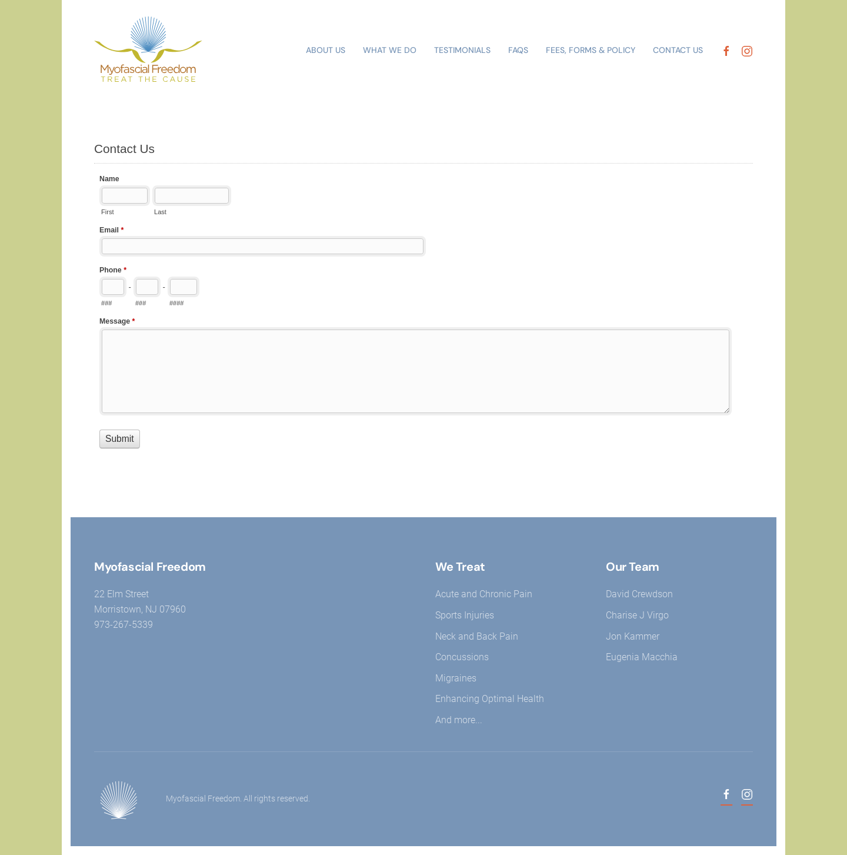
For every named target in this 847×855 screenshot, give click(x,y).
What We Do (389, 50)
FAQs (518, 50)
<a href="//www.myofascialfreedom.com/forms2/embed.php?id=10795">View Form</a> (423, 309)
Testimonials (462, 50)
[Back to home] (153, 50)
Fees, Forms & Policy (590, 50)
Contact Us (678, 50)
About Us (325, 50)
